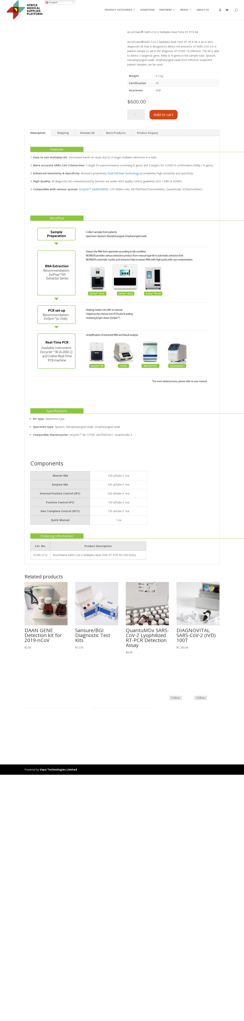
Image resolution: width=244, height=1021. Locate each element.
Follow (176, 698)
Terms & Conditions (105, 722)
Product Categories (36, 722)
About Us (30, 736)
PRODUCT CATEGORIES (118, 10)
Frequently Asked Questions (110, 736)
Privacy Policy (32, 745)
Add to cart (163, 114)
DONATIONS (147, 10)
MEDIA (184, 10)
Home (28, 718)
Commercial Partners (37, 731)
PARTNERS (165, 10)
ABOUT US (203, 10)
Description (38, 133)
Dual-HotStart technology (123, 173)
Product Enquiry (147, 133)
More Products (115, 133)
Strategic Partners (35, 727)
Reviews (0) (87, 133)
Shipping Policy (102, 727)
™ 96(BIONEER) (93, 189)
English (51, 2)
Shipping (63, 133)
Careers (29, 740)
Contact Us (100, 731)
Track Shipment (102, 740)
